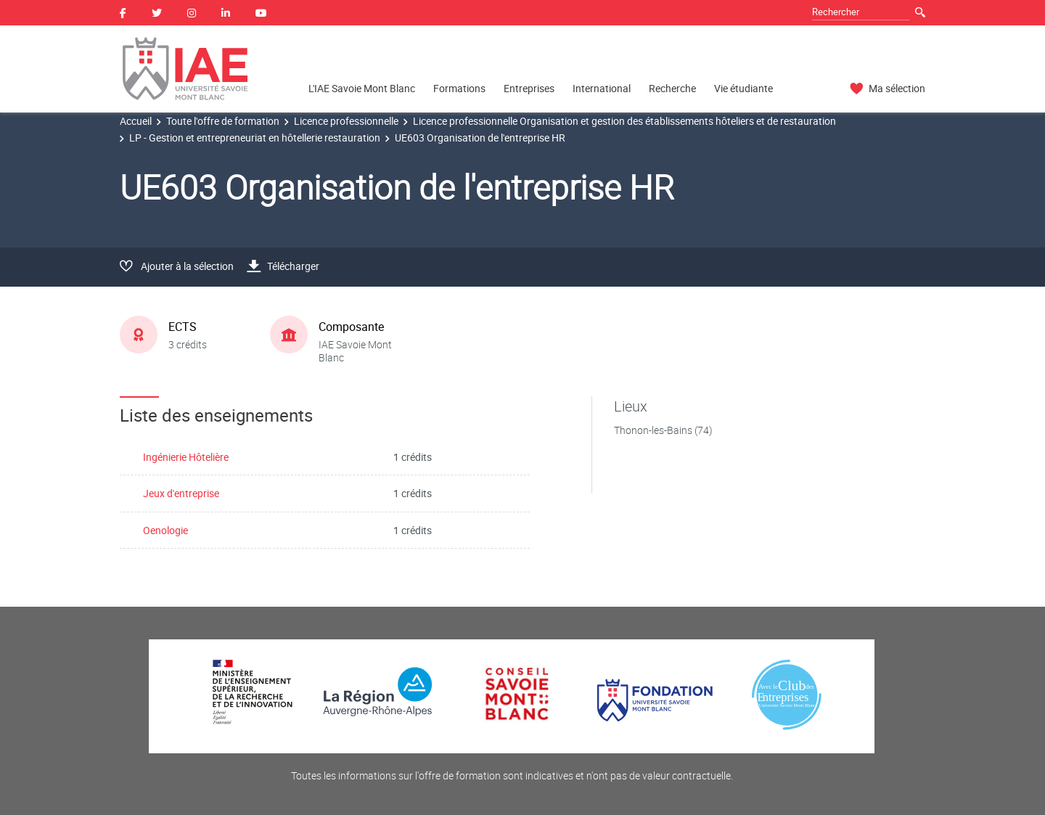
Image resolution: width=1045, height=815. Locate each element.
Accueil (136, 121)
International (602, 88)
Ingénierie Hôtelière (186, 457)
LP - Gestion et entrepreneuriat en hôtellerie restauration (254, 137)
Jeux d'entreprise (181, 493)
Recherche (672, 88)
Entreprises (529, 88)
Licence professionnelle (346, 121)
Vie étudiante (743, 88)
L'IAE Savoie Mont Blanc (361, 88)
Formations (459, 88)
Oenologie (165, 530)
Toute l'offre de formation (222, 121)
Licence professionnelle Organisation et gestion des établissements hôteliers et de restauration (624, 121)
